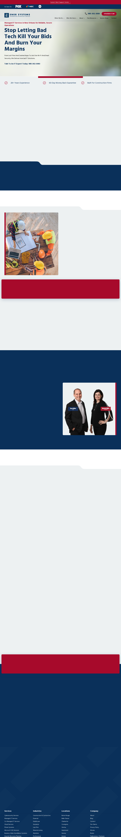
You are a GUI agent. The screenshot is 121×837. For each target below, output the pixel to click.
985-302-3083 (92, 13)
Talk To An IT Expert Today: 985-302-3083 (22, 63)
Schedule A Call (109, 14)
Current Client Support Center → (60, 2)
